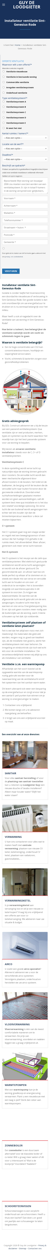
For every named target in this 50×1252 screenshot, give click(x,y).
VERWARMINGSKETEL (18, 900)
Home (17, 45)
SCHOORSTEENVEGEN (18, 1206)
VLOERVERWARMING (17, 1024)
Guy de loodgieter (26, 4)
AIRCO (8, 964)
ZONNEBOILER (14, 1145)
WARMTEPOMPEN (15, 1085)
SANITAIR (10, 773)
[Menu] (3, 4)
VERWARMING (13, 836)
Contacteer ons (35, 1248)
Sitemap (22, 1248)
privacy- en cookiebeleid (14, 257)
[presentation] (22, 263)
